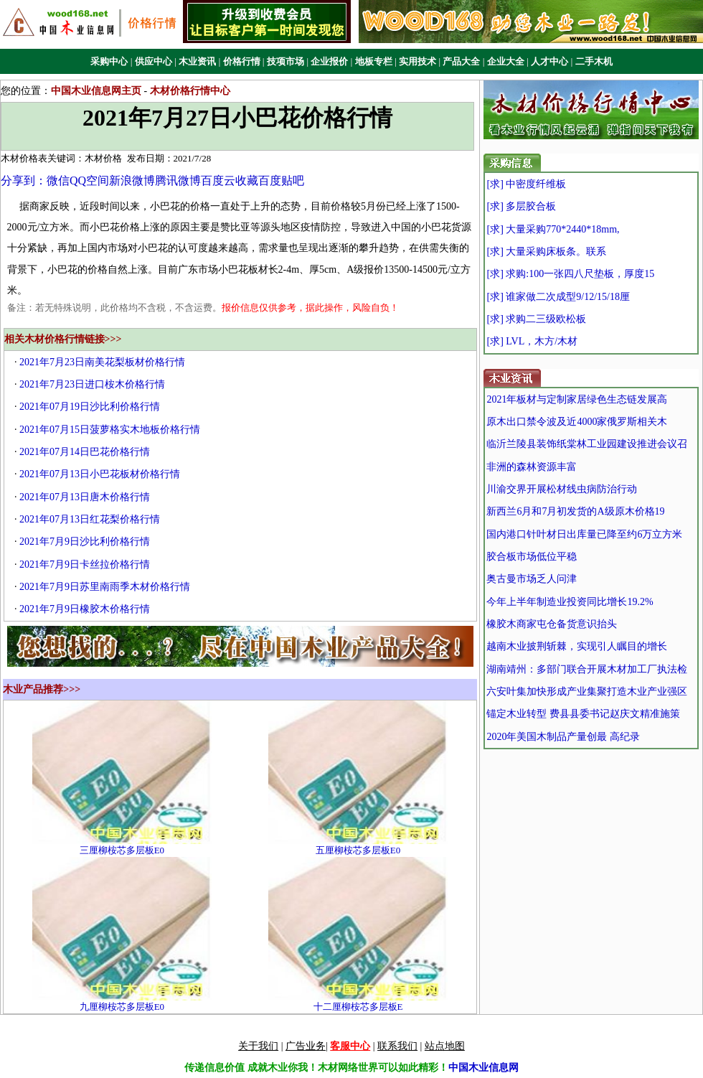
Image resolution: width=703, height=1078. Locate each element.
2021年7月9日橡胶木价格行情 (84, 609)
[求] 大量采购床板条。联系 (546, 251)
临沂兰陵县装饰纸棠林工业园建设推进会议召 (586, 444)
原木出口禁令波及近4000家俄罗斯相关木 (576, 421)
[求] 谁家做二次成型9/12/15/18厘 (558, 296)
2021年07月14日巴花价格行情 (84, 451)
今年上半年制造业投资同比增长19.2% (569, 601)
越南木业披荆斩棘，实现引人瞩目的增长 (576, 646)
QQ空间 (89, 180)
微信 (58, 180)
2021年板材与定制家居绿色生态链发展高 (576, 399)
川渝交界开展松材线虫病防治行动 (561, 489)
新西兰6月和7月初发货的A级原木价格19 (575, 511)
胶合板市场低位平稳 (531, 556)
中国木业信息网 (483, 1067)
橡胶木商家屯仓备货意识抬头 (551, 624)
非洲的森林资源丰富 (531, 466)
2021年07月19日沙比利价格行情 (89, 406)
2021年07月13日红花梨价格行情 (89, 519)
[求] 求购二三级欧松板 (536, 319)
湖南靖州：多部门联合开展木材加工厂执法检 (586, 669)
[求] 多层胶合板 (521, 206)
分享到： (24, 180)
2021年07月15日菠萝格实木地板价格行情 (109, 429)
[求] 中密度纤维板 (526, 184)
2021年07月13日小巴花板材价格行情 (99, 474)
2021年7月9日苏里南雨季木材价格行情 (104, 586)
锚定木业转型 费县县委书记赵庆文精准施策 (583, 713)
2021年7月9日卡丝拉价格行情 (84, 564)
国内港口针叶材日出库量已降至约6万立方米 (584, 534)
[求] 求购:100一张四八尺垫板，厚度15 (570, 273)
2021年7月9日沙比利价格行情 (84, 541)
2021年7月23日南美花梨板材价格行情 (102, 362)
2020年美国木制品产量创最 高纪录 (563, 736)
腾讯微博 (178, 180)
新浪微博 (132, 180)
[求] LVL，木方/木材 (531, 341)
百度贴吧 (281, 180)
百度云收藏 (229, 180)
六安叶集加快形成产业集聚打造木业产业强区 (586, 691)
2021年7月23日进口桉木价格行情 (92, 384)
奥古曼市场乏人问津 (531, 578)
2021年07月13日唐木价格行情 (84, 497)
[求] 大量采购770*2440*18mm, (552, 229)
